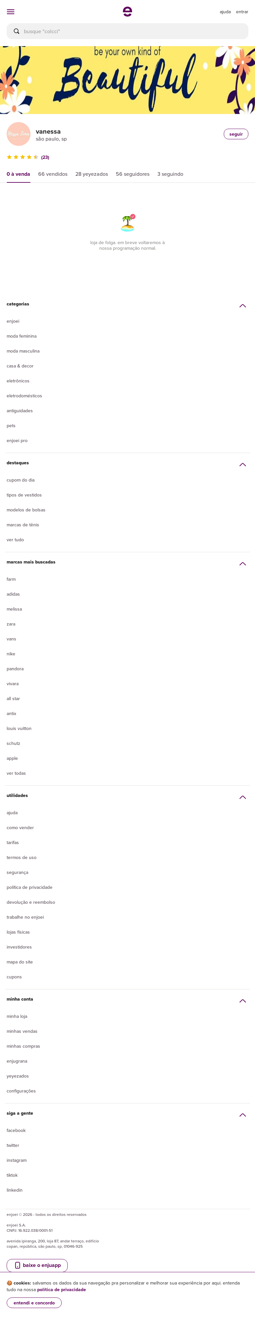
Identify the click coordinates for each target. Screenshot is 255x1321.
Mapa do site (20, 961)
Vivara (13, 683)
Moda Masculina (23, 351)
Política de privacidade (29, 887)
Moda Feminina (22, 336)
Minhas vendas (22, 1031)
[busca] (127, 31)
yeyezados (18, 1076)
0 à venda (18, 174)
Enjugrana (17, 1061)
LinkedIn (15, 1190)
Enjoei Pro (17, 440)
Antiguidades (20, 410)
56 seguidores (132, 173)
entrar (242, 11)
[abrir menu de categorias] (11, 12)
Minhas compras (23, 1046)
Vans (11, 638)
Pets (11, 425)
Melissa (14, 609)
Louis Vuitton (19, 728)
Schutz (13, 743)
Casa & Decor (20, 366)
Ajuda (12, 812)
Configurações (21, 1091)
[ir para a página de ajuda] (225, 11)
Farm (11, 579)
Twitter (13, 1145)
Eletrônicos (18, 380)
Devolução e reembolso (31, 902)
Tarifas (13, 842)
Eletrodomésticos (24, 395)
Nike (11, 653)
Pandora (15, 668)
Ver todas (16, 773)
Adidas (13, 594)
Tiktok (12, 1175)
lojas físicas (18, 932)
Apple (12, 758)
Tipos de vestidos (24, 495)
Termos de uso (22, 857)
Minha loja (17, 1016)
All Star (13, 698)
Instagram (17, 1160)
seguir (236, 134)
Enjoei (13, 321)
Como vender (20, 827)
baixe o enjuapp (37, 1265)
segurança (17, 872)
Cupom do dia (21, 480)
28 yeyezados (91, 173)
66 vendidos (52, 173)
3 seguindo (170, 173)
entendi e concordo (34, 1302)
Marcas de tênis (23, 524)
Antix (11, 713)
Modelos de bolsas (26, 509)
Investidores (19, 947)
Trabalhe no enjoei (25, 917)
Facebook (16, 1130)
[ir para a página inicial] (127, 14)
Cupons (14, 976)
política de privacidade (61, 1289)
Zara (11, 624)
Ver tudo (15, 539)
